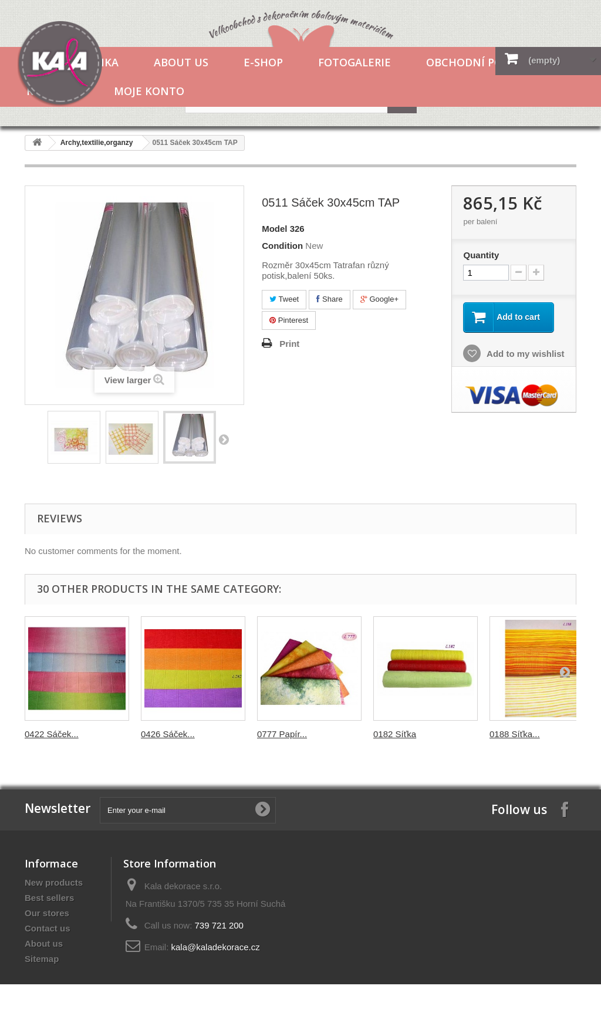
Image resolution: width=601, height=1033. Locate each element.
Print (289, 344)
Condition (282, 246)
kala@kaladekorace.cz (215, 947)
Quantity (481, 255)
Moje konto (149, 91)
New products (54, 882)
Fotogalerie (354, 62)
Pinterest (288, 320)
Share (329, 299)
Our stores (47, 913)
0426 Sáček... (168, 734)
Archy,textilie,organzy (96, 143)
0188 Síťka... (514, 734)
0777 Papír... (282, 734)
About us (181, 62)
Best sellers (49, 898)
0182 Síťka (394, 734)
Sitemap (42, 959)
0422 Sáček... (52, 734)
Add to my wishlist (524, 354)
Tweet (284, 299)
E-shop (263, 62)
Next (223, 439)
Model (274, 229)
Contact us (47, 928)
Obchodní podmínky (485, 62)
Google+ (379, 299)
